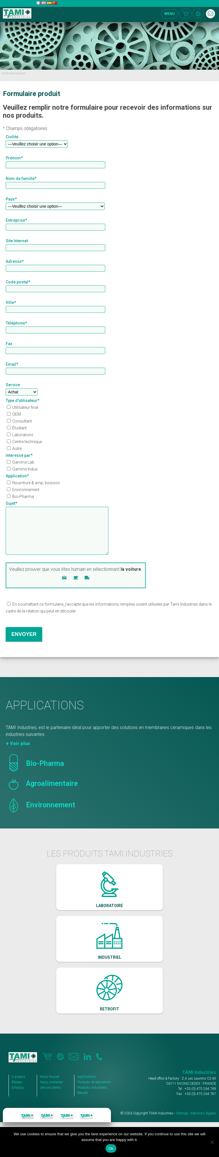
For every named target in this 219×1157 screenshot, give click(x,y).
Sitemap (182, 1122)
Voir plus (20, 752)
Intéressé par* (19, 455)
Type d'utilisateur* (22, 400)
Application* (17, 476)
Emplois (18, 1096)
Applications (86, 1085)
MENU (169, 14)
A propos (18, 1085)
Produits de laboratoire (94, 1091)
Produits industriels (92, 1096)
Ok (110, 1148)
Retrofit (82, 1102)
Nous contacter (51, 1091)
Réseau (17, 1091)
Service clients (50, 1096)
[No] (212, 1142)
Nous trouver (49, 1085)
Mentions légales (203, 1122)
